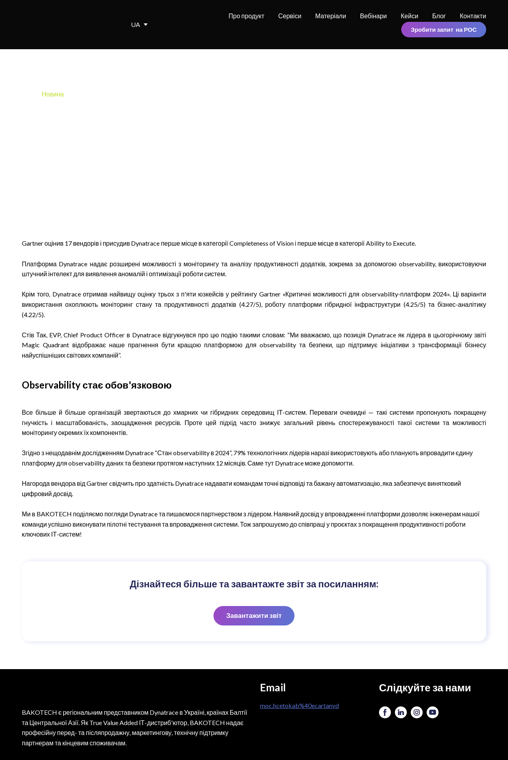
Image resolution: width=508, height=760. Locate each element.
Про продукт (246, 15)
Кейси (409, 15)
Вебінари (373, 15)
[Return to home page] (65, 25)
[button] (443, 29)
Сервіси (289, 15)
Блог (439, 15)
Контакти (473, 15)
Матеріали (330, 15)
